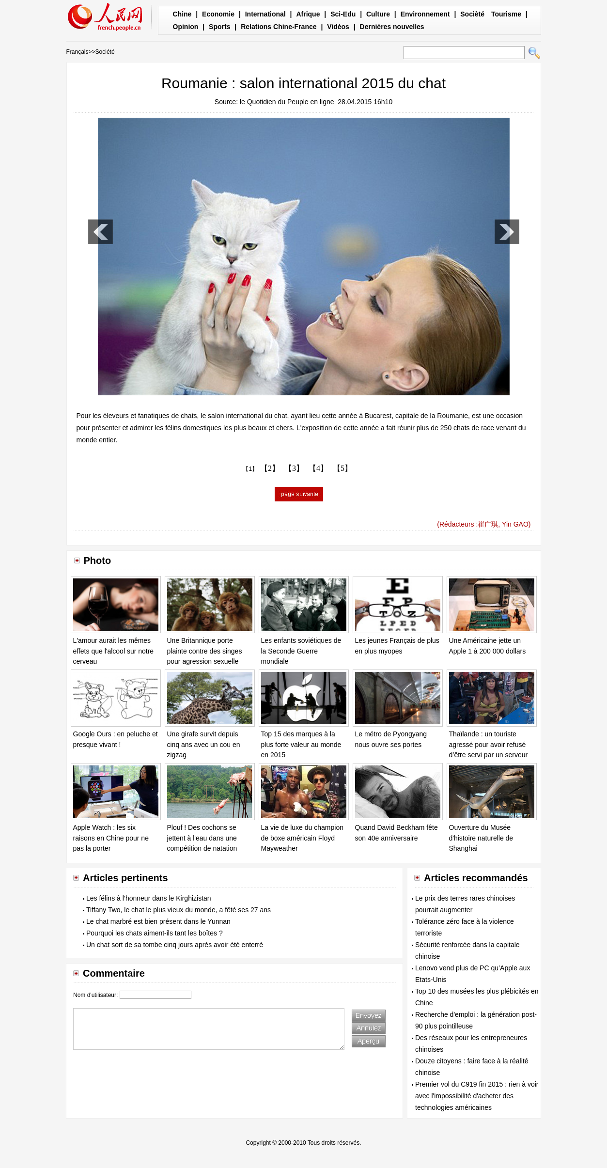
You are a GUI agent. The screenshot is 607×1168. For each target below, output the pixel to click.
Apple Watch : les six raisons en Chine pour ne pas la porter (111, 838)
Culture (378, 14)
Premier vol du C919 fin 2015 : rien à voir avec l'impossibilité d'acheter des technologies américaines (476, 1095)
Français (77, 51)
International (265, 14)
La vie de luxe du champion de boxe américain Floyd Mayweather (302, 838)
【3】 (294, 468)
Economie (218, 14)
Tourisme (506, 14)
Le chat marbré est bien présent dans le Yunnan (158, 921)
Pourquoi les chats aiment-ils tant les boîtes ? (154, 933)
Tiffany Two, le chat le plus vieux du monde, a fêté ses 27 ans (178, 910)
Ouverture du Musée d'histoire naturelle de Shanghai (481, 838)
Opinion (186, 27)
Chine (182, 14)
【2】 (270, 468)
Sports (219, 27)
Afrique (308, 14)
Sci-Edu (343, 14)
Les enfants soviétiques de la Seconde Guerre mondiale (301, 651)
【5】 (342, 468)
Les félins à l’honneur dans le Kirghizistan (148, 898)
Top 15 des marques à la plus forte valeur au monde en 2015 (301, 744)
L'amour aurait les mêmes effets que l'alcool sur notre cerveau (113, 651)
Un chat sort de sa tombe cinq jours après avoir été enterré (174, 945)
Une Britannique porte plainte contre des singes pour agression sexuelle (204, 651)
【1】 (250, 469)
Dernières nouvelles (392, 27)
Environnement (425, 14)
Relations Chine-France (278, 27)
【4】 (318, 468)
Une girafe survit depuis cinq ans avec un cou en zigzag (203, 744)
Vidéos (338, 27)
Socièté (472, 14)
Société (105, 51)
